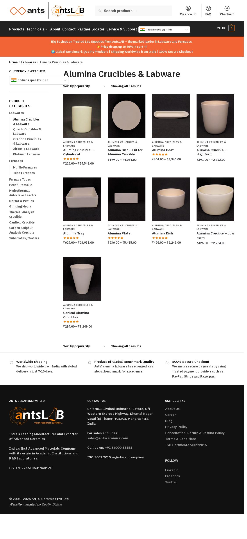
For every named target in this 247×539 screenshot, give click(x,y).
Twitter (171, 480)
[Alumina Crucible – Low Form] (215, 197)
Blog (168, 419)
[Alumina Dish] (171, 197)
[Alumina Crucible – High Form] (215, 114)
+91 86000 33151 (118, 445)
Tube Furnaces (24, 171)
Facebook (172, 474)
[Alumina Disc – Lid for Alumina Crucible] (126, 114)
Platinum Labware (26, 152)
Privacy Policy (176, 425)
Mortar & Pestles (21, 199)
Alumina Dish (162, 231)
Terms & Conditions (181, 437)
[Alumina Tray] (82, 197)
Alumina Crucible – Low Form (215, 233)
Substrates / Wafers (24, 236)
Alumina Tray (73, 231)
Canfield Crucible (21, 220)
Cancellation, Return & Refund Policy (195, 431)
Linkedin (171, 468)
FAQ (208, 10)
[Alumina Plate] (126, 197)
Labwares (28, 60)
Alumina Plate (119, 231)
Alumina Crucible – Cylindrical (78, 150)
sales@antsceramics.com (107, 436)
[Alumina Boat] (171, 114)
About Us (172, 406)
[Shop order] (84, 84)
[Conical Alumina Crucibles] (82, 277)
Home (13, 60)
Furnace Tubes (20, 177)
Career (170, 413)
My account (188, 10)
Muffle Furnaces (25, 165)
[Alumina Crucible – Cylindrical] (82, 114)
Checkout (227, 10)
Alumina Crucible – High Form (212, 150)
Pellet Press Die (20, 183)
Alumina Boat (163, 148)
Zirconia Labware (26, 147)
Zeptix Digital (52, 502)
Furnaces (16, 159)
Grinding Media (20, 204)
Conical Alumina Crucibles (76, 313)
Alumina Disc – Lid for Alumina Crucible (125, 150)
